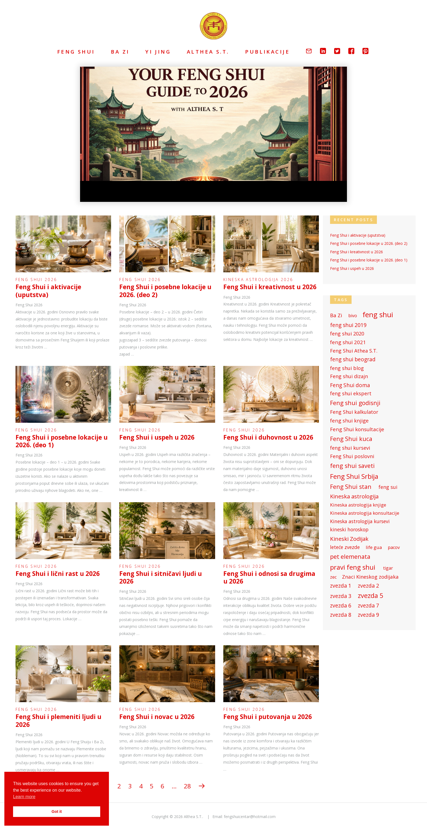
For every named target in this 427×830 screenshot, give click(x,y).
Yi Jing (158, 51)
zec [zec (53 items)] (333, 576)
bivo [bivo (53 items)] (352, 315)
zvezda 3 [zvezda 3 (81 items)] (340, 595)
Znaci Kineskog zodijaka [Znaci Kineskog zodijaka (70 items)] (370, 576)
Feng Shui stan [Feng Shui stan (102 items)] (350, 486)
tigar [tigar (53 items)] (388, 567)
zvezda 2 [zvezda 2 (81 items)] (368, 585)
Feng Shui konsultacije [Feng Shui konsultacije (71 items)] (357, 429)
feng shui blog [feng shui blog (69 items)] (347, 368)
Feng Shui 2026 (36, 279)
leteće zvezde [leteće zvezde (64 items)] (345, 547)
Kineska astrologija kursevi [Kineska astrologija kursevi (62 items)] (360, 521)
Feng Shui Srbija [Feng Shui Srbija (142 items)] (354, 476)
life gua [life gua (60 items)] (374, 547)
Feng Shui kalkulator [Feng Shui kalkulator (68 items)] (354, 411)
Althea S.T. (208, 51)
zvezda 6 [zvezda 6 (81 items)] (340, 605)
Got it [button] (56, 811)
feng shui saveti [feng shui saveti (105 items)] (352, 465)
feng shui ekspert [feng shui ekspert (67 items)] (350, 393)
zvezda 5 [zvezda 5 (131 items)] (370, 595)
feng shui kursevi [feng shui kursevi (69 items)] (350, 447)
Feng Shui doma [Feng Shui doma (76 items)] (350, 385)
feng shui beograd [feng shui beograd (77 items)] (353, 359)
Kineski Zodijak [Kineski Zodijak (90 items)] (349, 538)
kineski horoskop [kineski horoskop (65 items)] (349, 529)
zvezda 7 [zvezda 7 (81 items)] (368, 605)
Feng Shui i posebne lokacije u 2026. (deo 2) (165, 291)
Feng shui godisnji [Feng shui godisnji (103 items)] (355, 402)
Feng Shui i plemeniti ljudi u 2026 (58, 720)
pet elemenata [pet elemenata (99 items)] (350, 556)
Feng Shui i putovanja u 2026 (267, 716)
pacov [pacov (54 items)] (394, 547)
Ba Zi (120, 51)
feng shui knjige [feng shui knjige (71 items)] (349, 420)
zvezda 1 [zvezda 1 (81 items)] (340, 585)
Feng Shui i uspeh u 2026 (156, 437)
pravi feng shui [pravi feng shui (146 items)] (352, 566)
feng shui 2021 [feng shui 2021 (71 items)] (348, 342)
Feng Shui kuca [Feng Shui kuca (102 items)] (351, 438)
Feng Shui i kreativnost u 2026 (269, 287)
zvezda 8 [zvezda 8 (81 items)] (340, 614)
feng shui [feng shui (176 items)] (377, 314)
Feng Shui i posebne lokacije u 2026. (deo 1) (62, 441)
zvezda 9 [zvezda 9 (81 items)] (368, 614)
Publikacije (267, 51)
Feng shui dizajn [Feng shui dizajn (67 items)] (349, 376)
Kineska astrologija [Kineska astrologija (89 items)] (354, 495)
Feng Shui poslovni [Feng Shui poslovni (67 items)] (352, 456)
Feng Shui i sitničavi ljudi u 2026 (160, 577)
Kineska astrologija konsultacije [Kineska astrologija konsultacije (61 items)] (364, 512)
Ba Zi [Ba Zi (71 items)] (336, 315)
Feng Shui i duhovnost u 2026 (268, 437)
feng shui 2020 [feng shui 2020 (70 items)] (347, 333)
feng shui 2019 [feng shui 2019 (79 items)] (348, 324)
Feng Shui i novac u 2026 (156, 716)
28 (187, 786)
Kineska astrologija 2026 (258, 279)
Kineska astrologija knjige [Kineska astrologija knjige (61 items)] (358, 504)
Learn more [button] (24, 796)
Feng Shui (76, 51)
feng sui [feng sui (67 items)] (388, 487)
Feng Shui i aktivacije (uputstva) (48, 291)
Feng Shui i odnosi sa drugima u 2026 (269, 577)
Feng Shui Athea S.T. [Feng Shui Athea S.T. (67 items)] (353, 350)
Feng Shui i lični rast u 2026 (58, 573)
